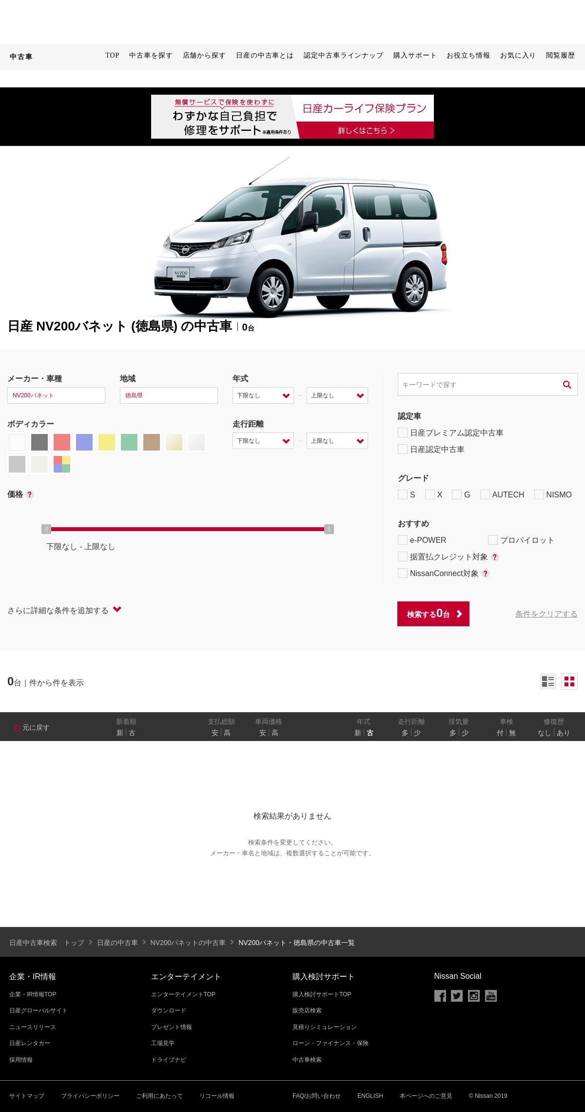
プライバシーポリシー (90, 1095)
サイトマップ (26, 1095)
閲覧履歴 (560, 55)
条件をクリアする (546, 614)
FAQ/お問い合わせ (316, 1095)
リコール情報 (216, 1095)
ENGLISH (370, 1095)
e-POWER (422, 540)
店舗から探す (204, 55)
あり (563, 732)
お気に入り (518, 55)
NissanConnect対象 (444, 573)
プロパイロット (521, 540)
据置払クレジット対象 (448, 556)
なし (544, 732)
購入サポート (415, 55)
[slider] (46, 529)
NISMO (553, 494)
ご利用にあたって (159, 1095)
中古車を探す (151, 55)
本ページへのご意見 (426, 1095)
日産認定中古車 (431, 449)
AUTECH (502, 494)
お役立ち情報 (468, 55)
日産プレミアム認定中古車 (451, 432)
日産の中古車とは (265, 55)
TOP (112, 55)
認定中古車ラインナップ (344, 55)
